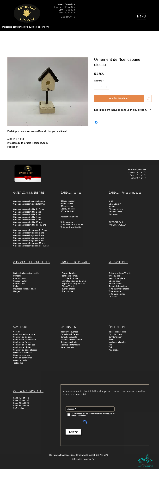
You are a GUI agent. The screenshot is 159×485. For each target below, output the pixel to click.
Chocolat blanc (19, 278)
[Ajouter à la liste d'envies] (148, 98)
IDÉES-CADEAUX (116, 222)
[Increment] (106, 87)
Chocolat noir (19, 283)
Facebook (12, 147)
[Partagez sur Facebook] (96, 122)
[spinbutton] (101, 87)
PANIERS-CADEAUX (117, 225)
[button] (141, 16)
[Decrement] (97, 87)
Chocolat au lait (20, 281)
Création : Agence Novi (85, 459)
